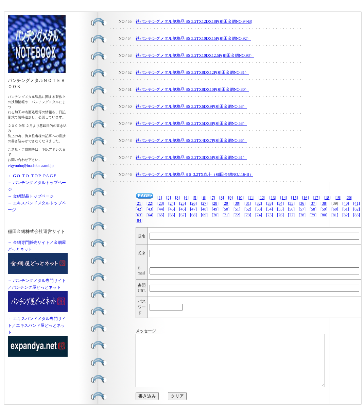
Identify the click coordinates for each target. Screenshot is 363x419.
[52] (247, 209)
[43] (149, 209)
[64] (149, 215)
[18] (327, 197)
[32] (258, 203)
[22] (149, 203)
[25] (182, 203)
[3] (177, 197)
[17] (316, 197)
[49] (215, 209)
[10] (240, 197)
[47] (193, 209)
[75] (269, 215)
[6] (204, 197)
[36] (302, 203)
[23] (160, 203)
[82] (345, 215)
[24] (171, 203)
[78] (302, 215)
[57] (302, 209)
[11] (251, 197)
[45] (171, 209)
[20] (349, 197)
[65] (160, 215)
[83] (356, 215)
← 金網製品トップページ (31, 196)
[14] (283, 197)
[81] (334, 215)
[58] (313, 209)
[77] (291, 215)
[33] (269, 203)
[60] (334, 209)
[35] (291, 203)
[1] (159, 197)
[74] (258, 215)
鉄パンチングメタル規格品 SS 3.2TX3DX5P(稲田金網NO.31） (191, 157)
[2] (168, 197)
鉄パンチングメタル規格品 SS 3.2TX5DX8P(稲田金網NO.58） (191, 123)
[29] (226, 203)
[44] (160, 209)
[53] (258, 209)
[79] (313, 215)
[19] (338, 197)
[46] (182, 209)
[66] (171, 215)
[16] (305, 197)
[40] (345, 203)
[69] (204, 215)
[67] (182, 215)
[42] (139, 209)
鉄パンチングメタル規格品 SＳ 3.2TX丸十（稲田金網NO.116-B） (194, 174)
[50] (226, 209)
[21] (139, 203)
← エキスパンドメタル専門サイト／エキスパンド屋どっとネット (37, 325)
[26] (193, 203)
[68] (193, 215)
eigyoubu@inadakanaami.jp (31, 165)
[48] (204, 209)
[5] (195, 197)
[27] (204, 203)
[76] (280, 215)
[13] (273, 197)
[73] (247, 215)
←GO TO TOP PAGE (32, 175)
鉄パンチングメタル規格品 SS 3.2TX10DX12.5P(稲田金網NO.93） (195, 55)
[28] (215, 203)
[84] (139, 220)
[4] (186, 197)
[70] (215, 215)
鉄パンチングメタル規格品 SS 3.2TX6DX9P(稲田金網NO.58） (191, 106)
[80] (324, 215)
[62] (356, 209)
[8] (221, 197)
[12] (262, 197)
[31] (247, 203)
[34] (280, 203)
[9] (230, 197)
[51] (237, 209)
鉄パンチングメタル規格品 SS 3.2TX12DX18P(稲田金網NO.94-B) (194, 21)
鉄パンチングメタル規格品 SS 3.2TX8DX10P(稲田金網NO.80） (192, 89)
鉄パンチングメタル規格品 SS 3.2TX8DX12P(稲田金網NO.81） (192, 72)
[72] (237, 215)
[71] (226, 215)
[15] (294, 197)
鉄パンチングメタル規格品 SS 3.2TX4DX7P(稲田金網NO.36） (191, 140)
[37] (313, 203)
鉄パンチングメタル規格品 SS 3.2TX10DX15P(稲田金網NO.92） (193, 38)
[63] (139, 215)
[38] (324, 203)
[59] (324, 209)
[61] (345, 209)
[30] (237, 203)
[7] (212, 197)
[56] (291, 209)
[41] (356, 203)
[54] (269, 209)
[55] (280, 209)
